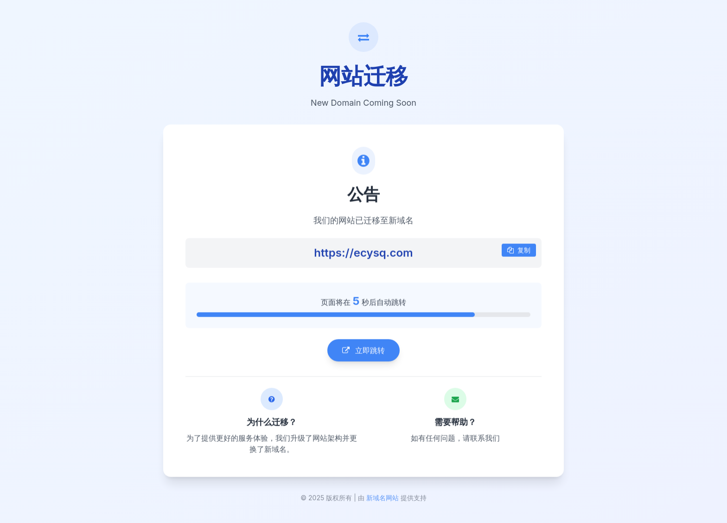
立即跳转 (363, 351)
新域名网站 (382, 499)
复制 (518, 251)
